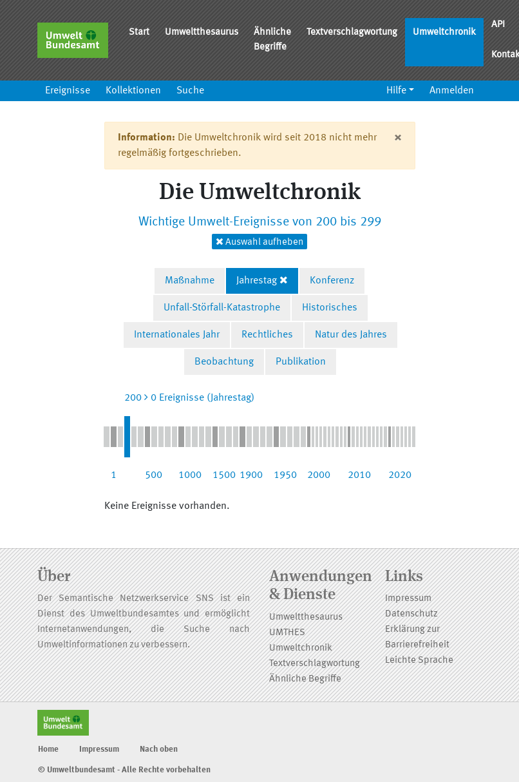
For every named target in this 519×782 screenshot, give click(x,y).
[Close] (397, 138)
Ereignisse (67, 91)
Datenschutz (411, 614)
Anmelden (451, 91)
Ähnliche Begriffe (272, 40)
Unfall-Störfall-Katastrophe (222, 308)
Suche (190, 91)
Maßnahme (189, 281)
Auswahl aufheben (259, 241)
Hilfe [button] (396, 91)
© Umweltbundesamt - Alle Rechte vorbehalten (124, 770)
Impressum (408, 599)
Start (139, 32)
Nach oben (159, 749)
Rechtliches (267, 335)
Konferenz (332, 281)
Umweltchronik (444, 32)
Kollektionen (133, 91)
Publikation (301, 362)
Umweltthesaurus (201, 32)
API (498, 25)
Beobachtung (224, 362)
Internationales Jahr (177, 335)
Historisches (329, 308)
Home (48, 749)
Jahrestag (256, 281)
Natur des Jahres (351, 335)
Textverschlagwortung (352, 32)
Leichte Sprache (419, 660)
